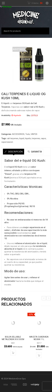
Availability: (6, 115)
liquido (28, 138)
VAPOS (34, 134)
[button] (13, 352)
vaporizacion (7, 142)
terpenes (36, 138)
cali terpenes (12, 138)
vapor (43, 138)
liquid (21, 138)
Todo (27, 134)
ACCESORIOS (18, 134)
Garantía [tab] (36, 151)
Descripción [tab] (15, 151)
